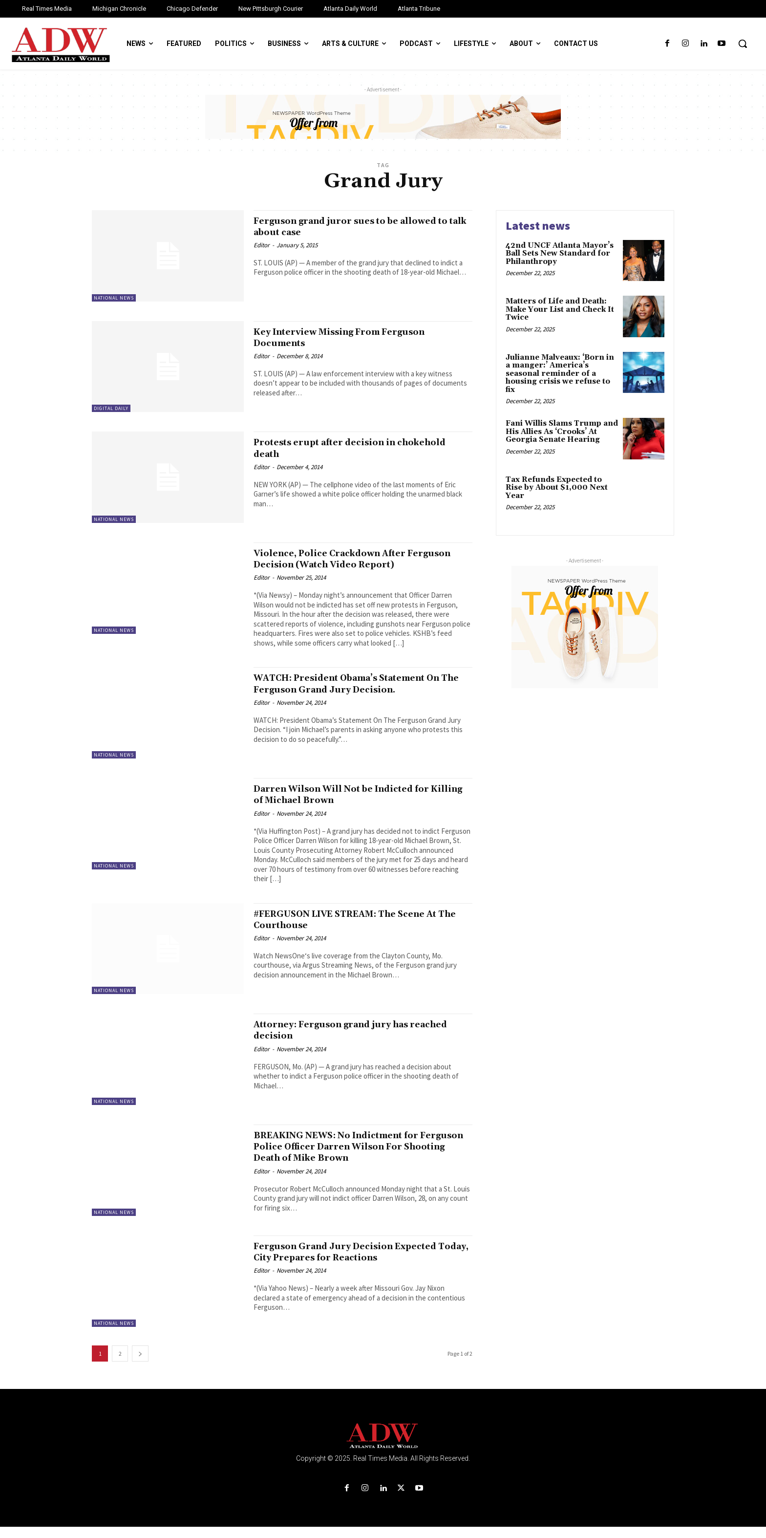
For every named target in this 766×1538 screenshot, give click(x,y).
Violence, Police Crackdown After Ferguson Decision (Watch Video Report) (343, 564)
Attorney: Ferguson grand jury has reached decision (345, 1041)
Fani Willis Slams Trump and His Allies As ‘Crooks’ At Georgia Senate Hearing (562, 431)
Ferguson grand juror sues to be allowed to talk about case (361, 226)
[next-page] (140, 1365)
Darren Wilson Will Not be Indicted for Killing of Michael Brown (357, 806)
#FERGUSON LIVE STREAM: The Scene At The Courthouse (359, 931)
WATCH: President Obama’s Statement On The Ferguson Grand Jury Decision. (357, 695)
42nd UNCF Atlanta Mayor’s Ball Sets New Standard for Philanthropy (560, 253)
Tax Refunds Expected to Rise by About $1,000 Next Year (557, 487)
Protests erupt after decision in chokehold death (336, 448)
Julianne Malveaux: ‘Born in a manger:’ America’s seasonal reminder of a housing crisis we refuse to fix (560, 373)
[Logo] (383, 1447)
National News (114, 298)
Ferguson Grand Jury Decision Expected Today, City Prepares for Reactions (361, 1263)
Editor (262, 245)
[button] (742, 43)
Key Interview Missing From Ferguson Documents (355, 337)
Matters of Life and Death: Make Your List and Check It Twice (560, 309)
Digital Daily (111, 408)
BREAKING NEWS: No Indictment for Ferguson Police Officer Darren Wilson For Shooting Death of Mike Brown (356, 1157)
